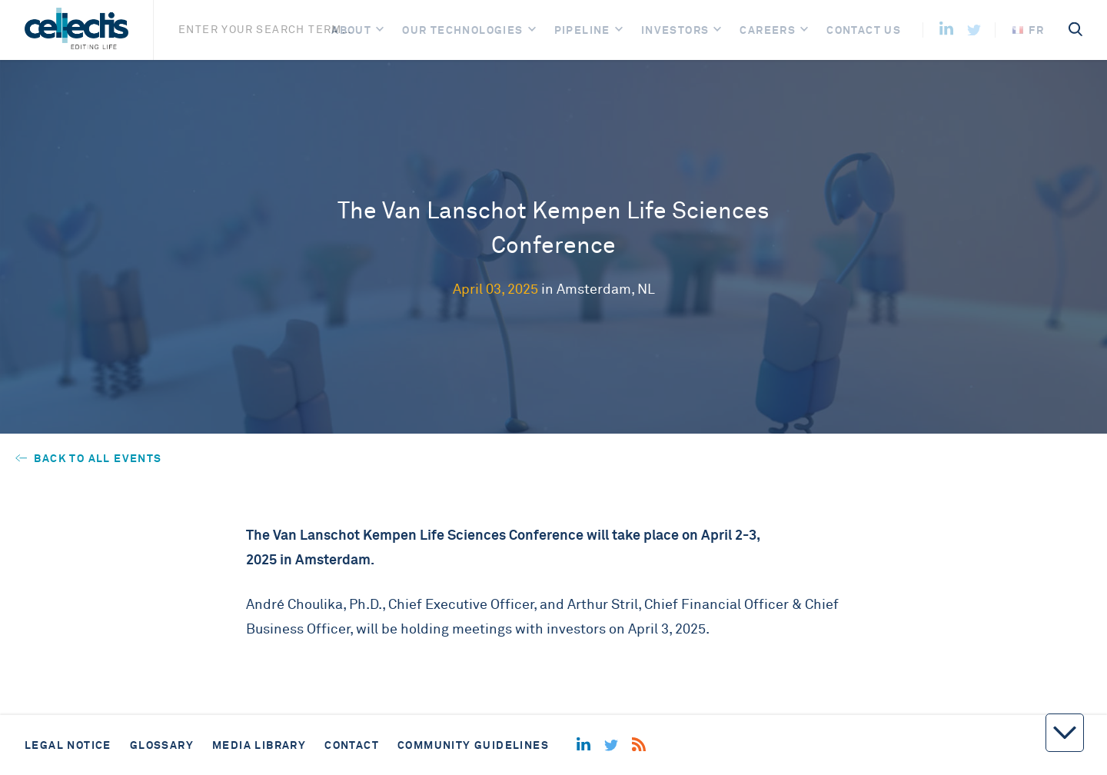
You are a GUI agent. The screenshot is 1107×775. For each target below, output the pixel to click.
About (351, 30)
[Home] (76, 30)
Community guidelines (473, 745)
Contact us (863, 30)
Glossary (162, 745)
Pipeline (582, 30)
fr (1028, 30)
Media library (259, 745)
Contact (351, 745)
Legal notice (68, 745)
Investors (675, 30)
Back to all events (88, 458)
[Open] (380, 30)
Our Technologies (462, 30)
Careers (768, 30)
